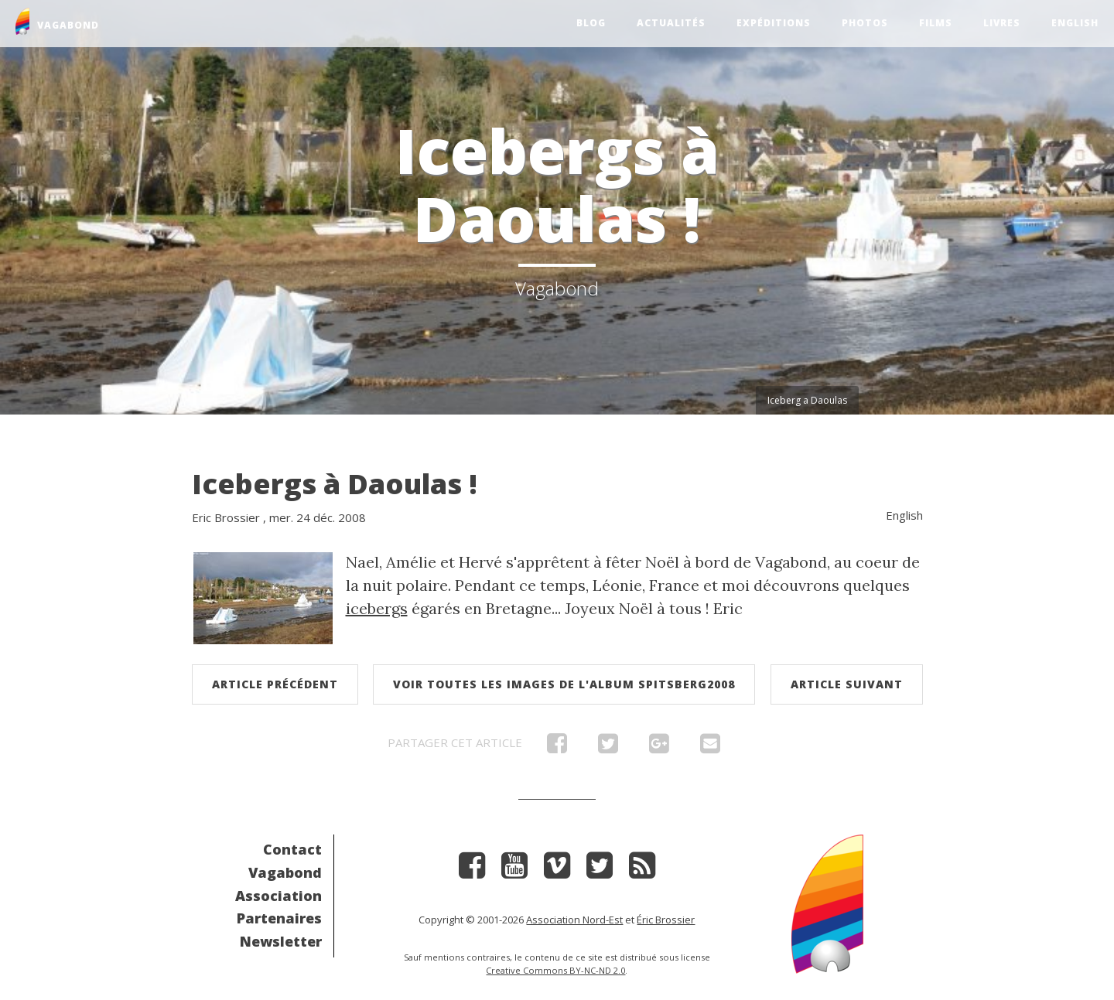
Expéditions (773, 22)
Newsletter (281, 941)
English (1075, 22)
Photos (865, 22)
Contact (292, 849)
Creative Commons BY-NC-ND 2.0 (555, 970)
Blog (591, 22)
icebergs (377, 608)
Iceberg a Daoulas (807, 400)
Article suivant (847, 684)
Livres (1001, 22)
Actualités (671, 22)
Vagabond (285, 872)
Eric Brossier (226, 517)
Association (278, 895)
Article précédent (275, 684)
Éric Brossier (666, 920)
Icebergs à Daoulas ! (334, 484)
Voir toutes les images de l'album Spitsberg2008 (564, 684)
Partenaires (279, 918)
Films (935, 22)
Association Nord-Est (574, 920)
